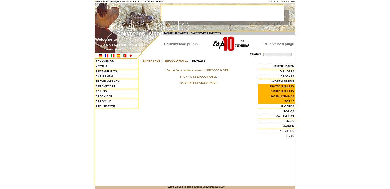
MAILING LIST (284, 116)
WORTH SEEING (283, 81)
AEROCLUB (104, 101)
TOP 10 (289, 101)
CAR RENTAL (105, 76)
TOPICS (289, 111)
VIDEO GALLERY (282, 91)
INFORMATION (284, 66)
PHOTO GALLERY (282, 86)
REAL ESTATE (105, 106)
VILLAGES (287, 71)
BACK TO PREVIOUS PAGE (198, 83)
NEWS (290, 121)
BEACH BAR (104, 96)
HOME (168, 33)
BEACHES (287, 76)
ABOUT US (287, 131)
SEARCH (288, 126)
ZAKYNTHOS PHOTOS (205, 33)
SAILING (101, 91)
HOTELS (101, 66)
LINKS (290, 136)
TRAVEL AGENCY (107, 81)
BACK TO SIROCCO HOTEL (198, 76)
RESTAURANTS (106, 71)
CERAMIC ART (105, 86)
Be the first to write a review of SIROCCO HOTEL (198, 70)
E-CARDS (181, 33)
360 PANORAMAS (282, 96)
